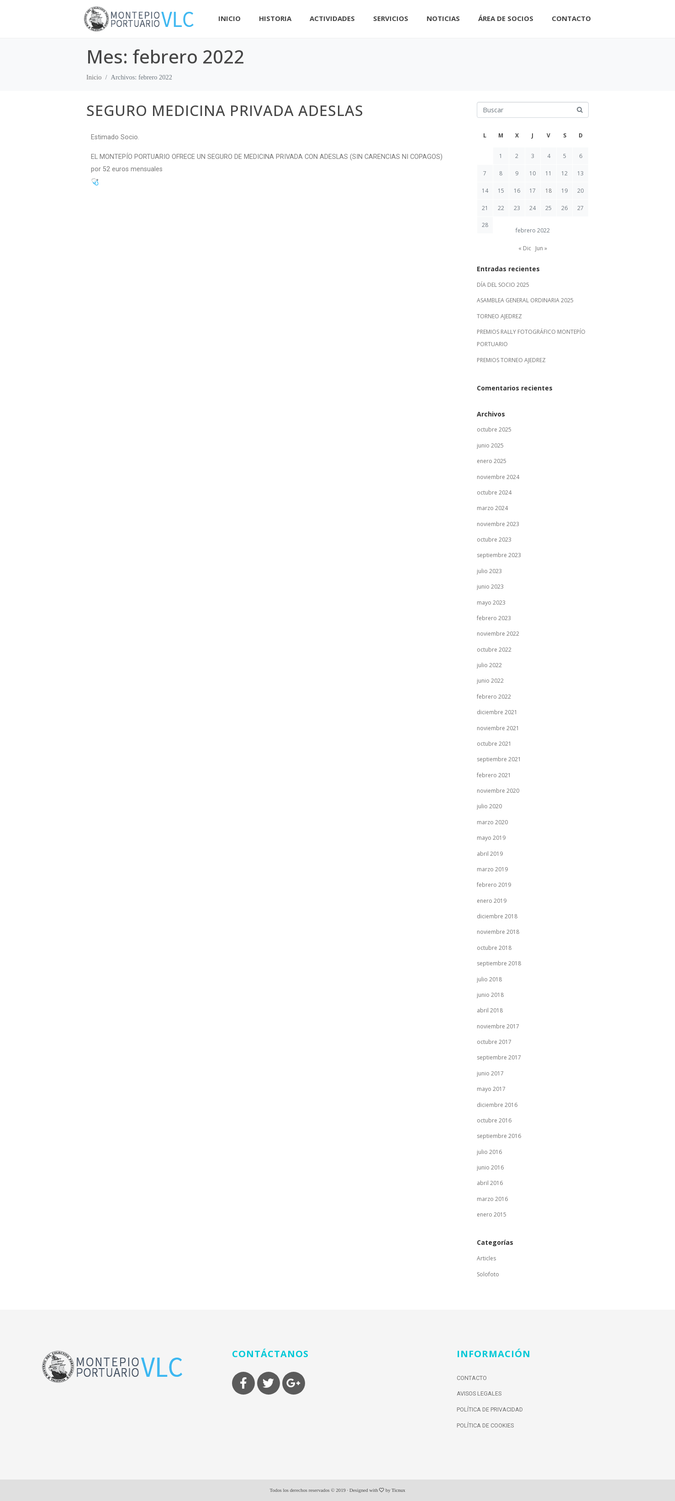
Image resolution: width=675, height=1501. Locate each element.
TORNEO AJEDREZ (499, 316)
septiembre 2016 (499, 1136)
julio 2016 (489, 1152)
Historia (275, 18)
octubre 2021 (494, 744)
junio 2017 (490, 1073)
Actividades (332, 18)
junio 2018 (490, 995)
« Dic (524, 248)
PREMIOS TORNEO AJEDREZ (511, 360)
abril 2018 (490, 1010)
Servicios (390, 18)
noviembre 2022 (498, 633)
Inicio (229, 18)
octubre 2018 (494, 948)
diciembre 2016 (497, 1105)
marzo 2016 (492, 1199)
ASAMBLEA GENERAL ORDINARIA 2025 (525, 300)
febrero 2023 (494, 618)
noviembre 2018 (498, 932)
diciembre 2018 (497, 916)
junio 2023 (490, 586)
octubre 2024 (494, 492)
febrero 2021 (494, 775)
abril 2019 (490, 854)
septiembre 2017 (499, 1057)
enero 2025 (491, 461)
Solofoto (488, 1274)
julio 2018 (489, 979)
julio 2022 (489, 665)
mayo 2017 (491, 1089)
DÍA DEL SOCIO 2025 (503, 285)
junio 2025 (490, 445)
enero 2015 (491, 1214)
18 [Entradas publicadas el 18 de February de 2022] (548, 191)
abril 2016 (490, 1183)
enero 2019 (491, 901)
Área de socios (505, 18)
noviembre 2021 (498, 728)
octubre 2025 (494, 429)
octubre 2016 (494, 1120)
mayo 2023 (491, 602)
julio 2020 (489, 806)
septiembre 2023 (499, 555)
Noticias (443, 18)
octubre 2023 (494, 539)
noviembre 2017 (498, 1026)
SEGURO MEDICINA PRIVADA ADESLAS (225, 110)
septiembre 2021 (499, 759)
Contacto (571, 18)
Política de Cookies (485, 1425)
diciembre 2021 (497, 712)
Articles (486, 1258)
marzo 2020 (492, 822)
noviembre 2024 (498, 477)
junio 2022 (490, 681)
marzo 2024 (492, 508)
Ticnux (398, 1490)
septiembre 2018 (499, 963)
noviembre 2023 (498, 524)
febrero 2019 (494, 885)
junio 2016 (490, 1167)
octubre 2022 (494, 649)
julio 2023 (489, 571)
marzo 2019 (492, 869)
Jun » (541, 248)
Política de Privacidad (490, 1409)
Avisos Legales (479, 1393)
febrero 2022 (494, 696)
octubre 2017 (494, 1042)
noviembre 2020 (498, 791)
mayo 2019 (491, 838)
